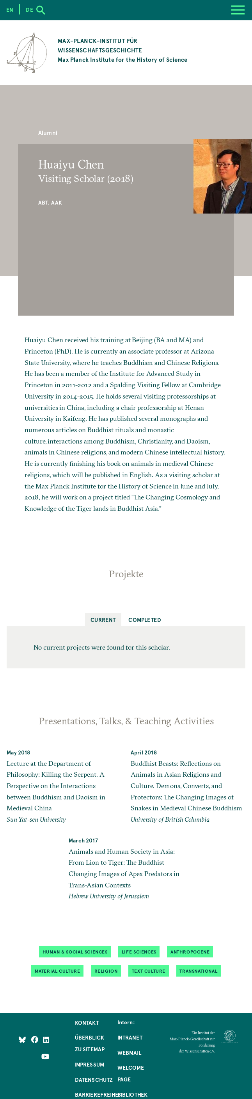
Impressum (90, 1064)
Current (103, 619)
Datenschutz (94, 1079)
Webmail (129, 1052)
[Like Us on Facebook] (35, 1039)
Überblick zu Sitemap (90, 1043)
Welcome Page (130, 1073)
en (9, 9)
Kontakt (87, 1022)
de (29, 9)
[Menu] (238, 10)
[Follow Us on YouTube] (45, 1056)
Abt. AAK (50, 202)
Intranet (129, 1037)
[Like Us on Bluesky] (22, 1039)
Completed (144, 619)
